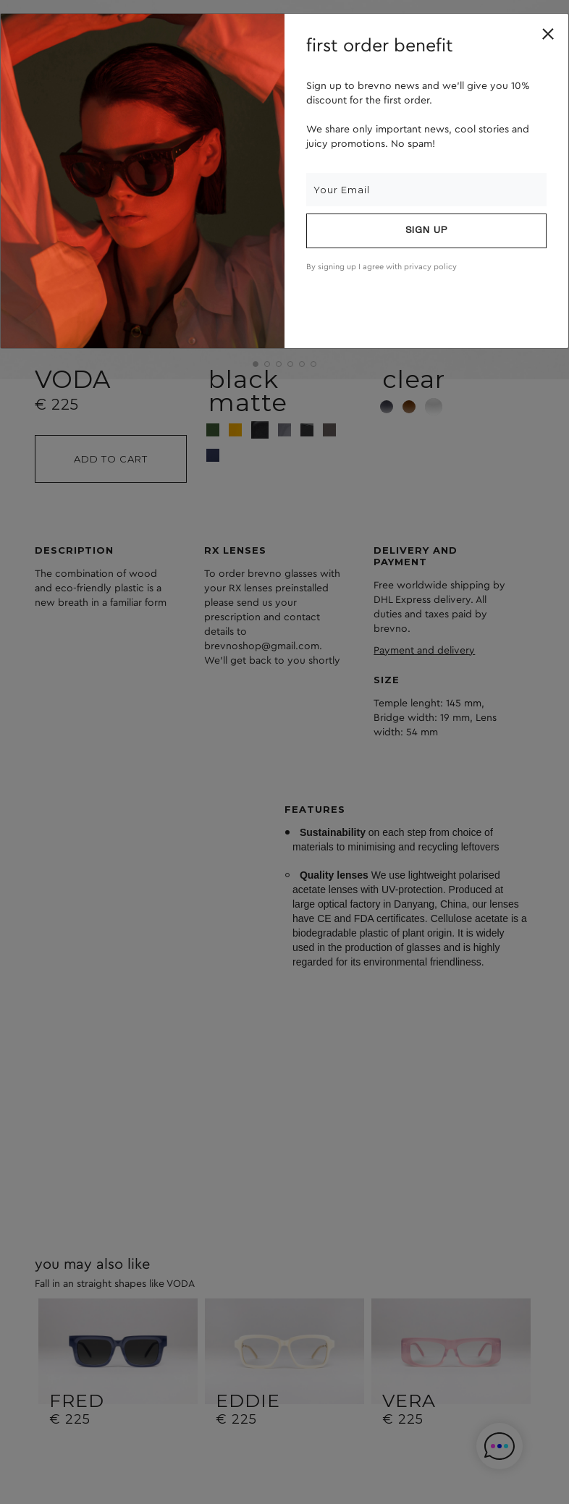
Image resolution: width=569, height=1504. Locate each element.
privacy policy (430, 267)
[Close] (548, 34)
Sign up (426, 231)
